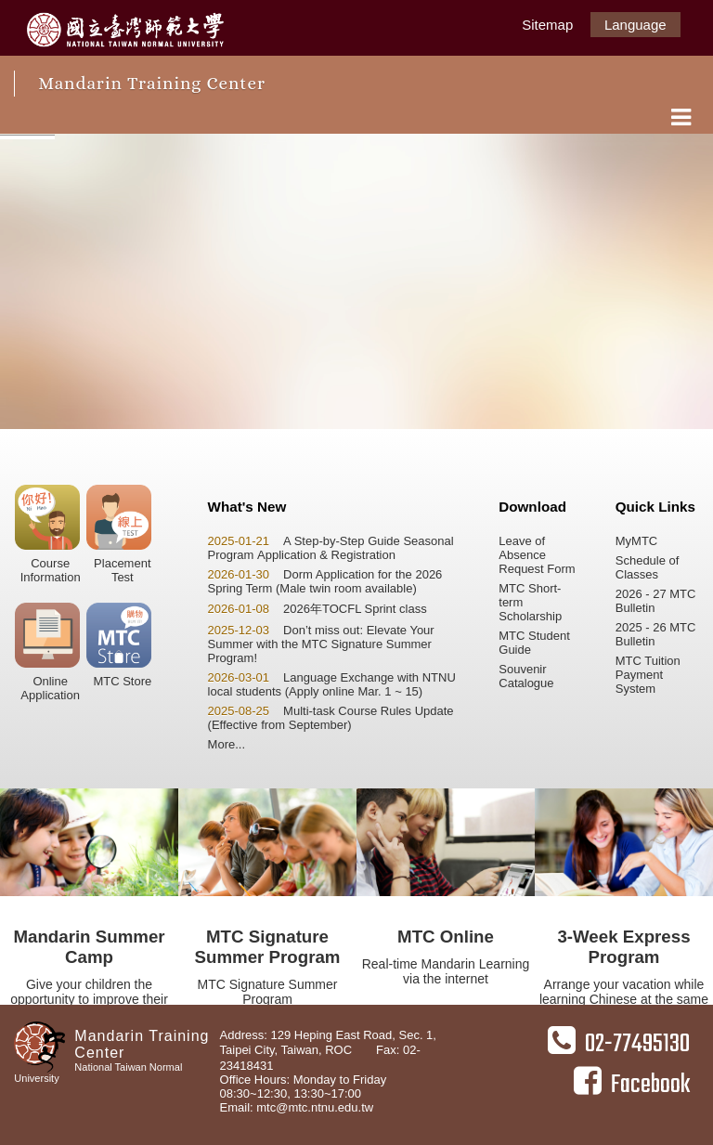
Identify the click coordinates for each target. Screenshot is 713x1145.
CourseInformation (48, 534)
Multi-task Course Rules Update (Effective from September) (331, 718)
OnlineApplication (47, 652)
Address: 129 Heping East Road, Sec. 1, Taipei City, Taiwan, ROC (328, 1042)
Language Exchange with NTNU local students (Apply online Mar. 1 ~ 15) (332, 684)
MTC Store (118, 645)
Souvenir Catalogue (526, 676)
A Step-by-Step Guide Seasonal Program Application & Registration (331, 548)
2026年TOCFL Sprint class (317, 609)
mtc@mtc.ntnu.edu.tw (314, 1107)
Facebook (632, 1084)
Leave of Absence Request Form (537, 555)
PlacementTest (118, 534)
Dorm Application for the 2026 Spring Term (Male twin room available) (325, 581)
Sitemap (547, 25)
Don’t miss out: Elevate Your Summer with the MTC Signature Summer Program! (321, 644)
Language (635, 25)
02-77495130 (619, 1043)
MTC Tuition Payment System (648, 675)
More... (226, 744)
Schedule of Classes (648, 567)
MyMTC (637, 541)
